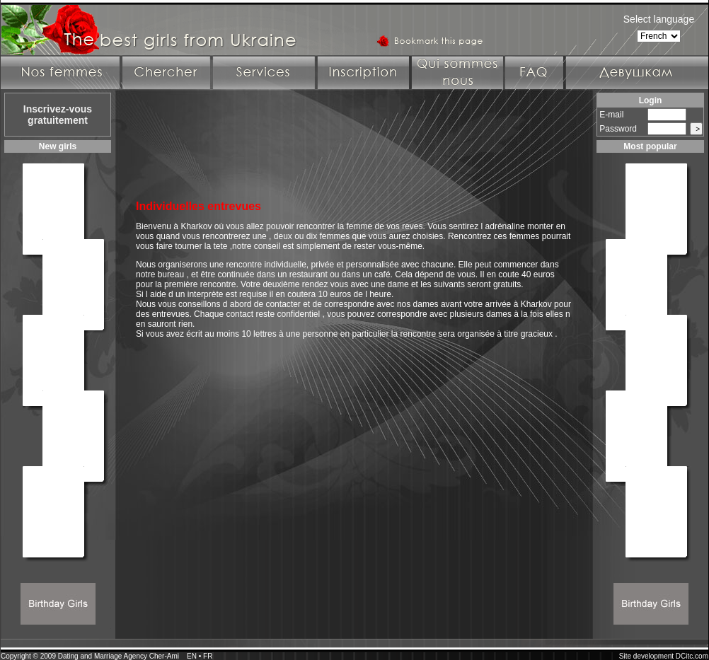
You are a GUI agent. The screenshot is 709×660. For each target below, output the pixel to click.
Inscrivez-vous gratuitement (57, 114)
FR (207, 656)
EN (192, 656)
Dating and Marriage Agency (102, 656)
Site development (646, 656)
